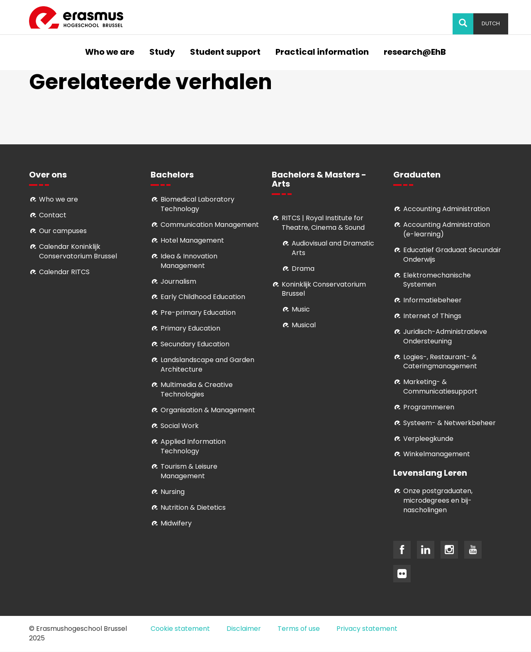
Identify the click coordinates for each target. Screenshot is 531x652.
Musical (304, 325)
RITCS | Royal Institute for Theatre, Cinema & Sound (323, 222)
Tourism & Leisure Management (189, 471)
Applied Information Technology (193, 446)
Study (162, 52)
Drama (304, 268)
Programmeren (428, 407)
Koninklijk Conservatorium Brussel (324, 289)
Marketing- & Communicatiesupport (440, 386)
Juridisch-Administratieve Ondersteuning (445, 336)
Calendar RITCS (64, 272)
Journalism (178, 281)
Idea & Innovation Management (189, 260)
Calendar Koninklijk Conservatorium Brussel (78, 251)
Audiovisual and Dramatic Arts (333, 248)
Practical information (322, 52)
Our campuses (63, 231)
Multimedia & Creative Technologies (197, 389)
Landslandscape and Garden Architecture (207, 364)
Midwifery (176, 523)
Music (301, 309)
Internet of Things (432, 316)
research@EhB (415, 52)
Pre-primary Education (198, 312)
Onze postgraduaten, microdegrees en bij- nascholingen (438, 500)
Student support (225, 52)
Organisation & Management (208, 410)
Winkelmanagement (436, 454)
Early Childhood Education (203, 297)
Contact (52, 215)
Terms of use (299, 628)
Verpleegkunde (428, 438)
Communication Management (210, 224)
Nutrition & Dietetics (193, 507)
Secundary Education (195, 344)
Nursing (173, 491)
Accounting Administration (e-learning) (446, 229)
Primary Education (190, 328)
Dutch (491, 23)
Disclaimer (244, 628)
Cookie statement (180, 628)
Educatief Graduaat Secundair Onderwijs (452, 254)
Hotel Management (192, 240)
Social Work (180, 426)
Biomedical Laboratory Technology (197, 204)
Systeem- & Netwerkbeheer (449, 423)
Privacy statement (366, 628)
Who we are (109, 52)
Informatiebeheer (432, 300)
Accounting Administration (446, 209)
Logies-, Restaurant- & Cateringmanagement (440, 361)
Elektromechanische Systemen (437, 280)
